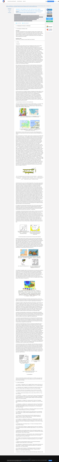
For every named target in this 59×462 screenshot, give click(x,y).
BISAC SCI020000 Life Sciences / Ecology (19, 19)
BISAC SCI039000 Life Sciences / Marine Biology (30, 19)
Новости (24, 1)
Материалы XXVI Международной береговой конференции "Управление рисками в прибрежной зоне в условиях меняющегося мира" (28, 6)
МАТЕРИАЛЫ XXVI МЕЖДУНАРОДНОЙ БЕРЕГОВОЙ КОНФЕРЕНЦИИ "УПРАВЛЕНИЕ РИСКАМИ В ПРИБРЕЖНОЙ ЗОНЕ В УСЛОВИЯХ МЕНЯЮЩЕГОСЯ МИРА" (28, 12)
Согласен (50, 460)
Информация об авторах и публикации (23, 25)
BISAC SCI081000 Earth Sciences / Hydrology (19, 18)
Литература (9, 12)
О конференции (19, 1)
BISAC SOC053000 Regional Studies (18, 20)
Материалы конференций (12, 1)
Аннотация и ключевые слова (21, 28)
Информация (9, 8)
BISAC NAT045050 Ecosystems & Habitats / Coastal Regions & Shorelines (30, 15)
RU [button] (57, 1)
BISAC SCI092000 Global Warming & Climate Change (32, 18)
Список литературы (20, 382)
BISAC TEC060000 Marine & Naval (28, 20)
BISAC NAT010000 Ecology (17, 15)
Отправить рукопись (50, 1)
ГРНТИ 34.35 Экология (17, 14)
